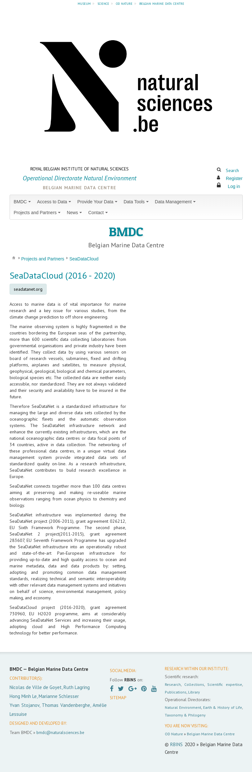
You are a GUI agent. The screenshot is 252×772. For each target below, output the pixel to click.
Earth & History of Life (222, 707)
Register (234, 178)
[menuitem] (22, 202)
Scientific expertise (224, 684)
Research (173, 684)
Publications (176, 692)
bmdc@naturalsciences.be (60, 732)
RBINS (176, 744)
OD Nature (174, 733)
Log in (234, 186)
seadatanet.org (28, 289)
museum (84, 3)
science (103, 3)
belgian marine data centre (161, 3)
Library (194, 692)
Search (232, 170)
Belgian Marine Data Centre (211, 733)
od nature (124, 3)
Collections (194, 684)
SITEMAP (118, 698)
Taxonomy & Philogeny (185, 715)
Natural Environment (183, 707)
